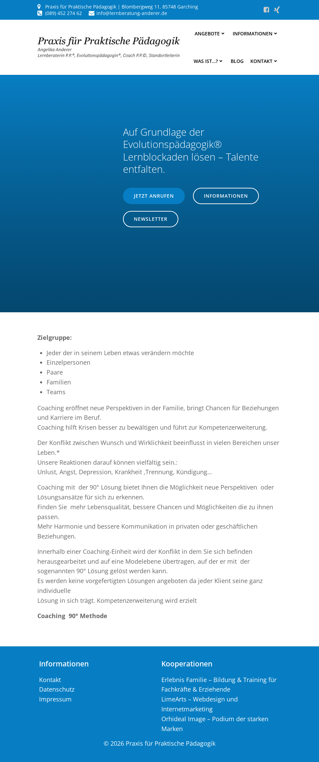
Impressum (55, 699)
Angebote (210, 33)
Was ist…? (209, 61)
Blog (237, 61)
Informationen (256, 33)
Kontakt (264, 61)
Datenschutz (56, 689)
